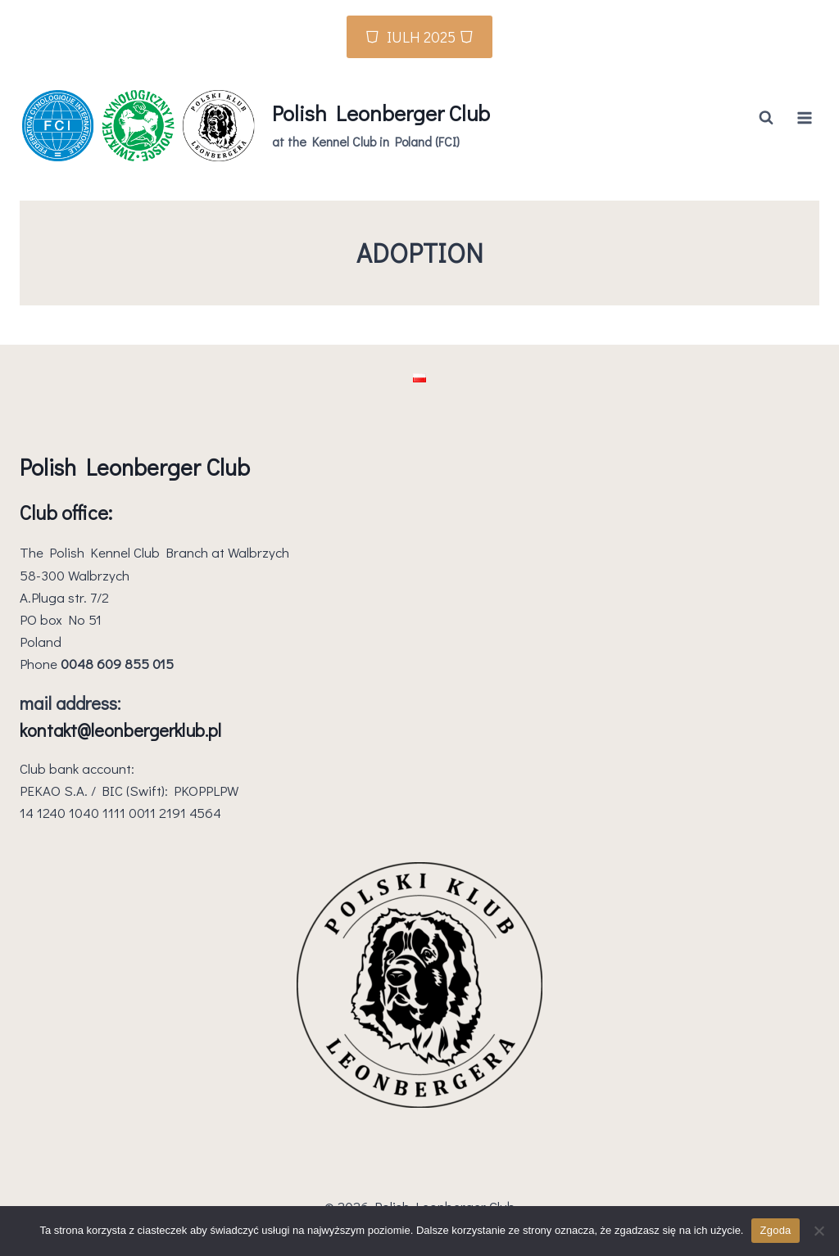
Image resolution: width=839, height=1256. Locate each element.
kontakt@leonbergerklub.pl (120, 730)
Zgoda (775, 1230)
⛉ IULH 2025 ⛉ (419, 36)
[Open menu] (804, 117)
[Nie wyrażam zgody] (818, 1230)
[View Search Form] (766, 118)
